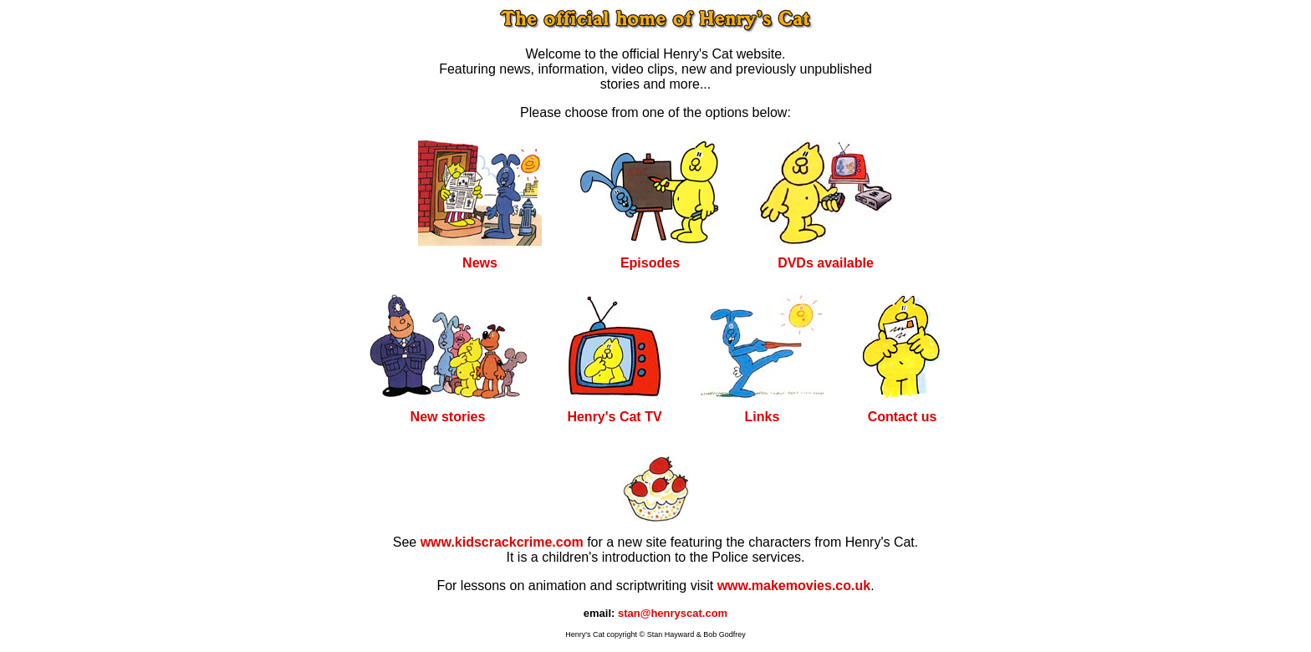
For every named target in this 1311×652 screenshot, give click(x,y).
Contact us (902, 417)
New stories (448, 417)
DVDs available (826, 263)
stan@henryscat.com (672, 613)
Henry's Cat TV (614, 417)
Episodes (650, 263)
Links (762, 417)
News (479, 263)
